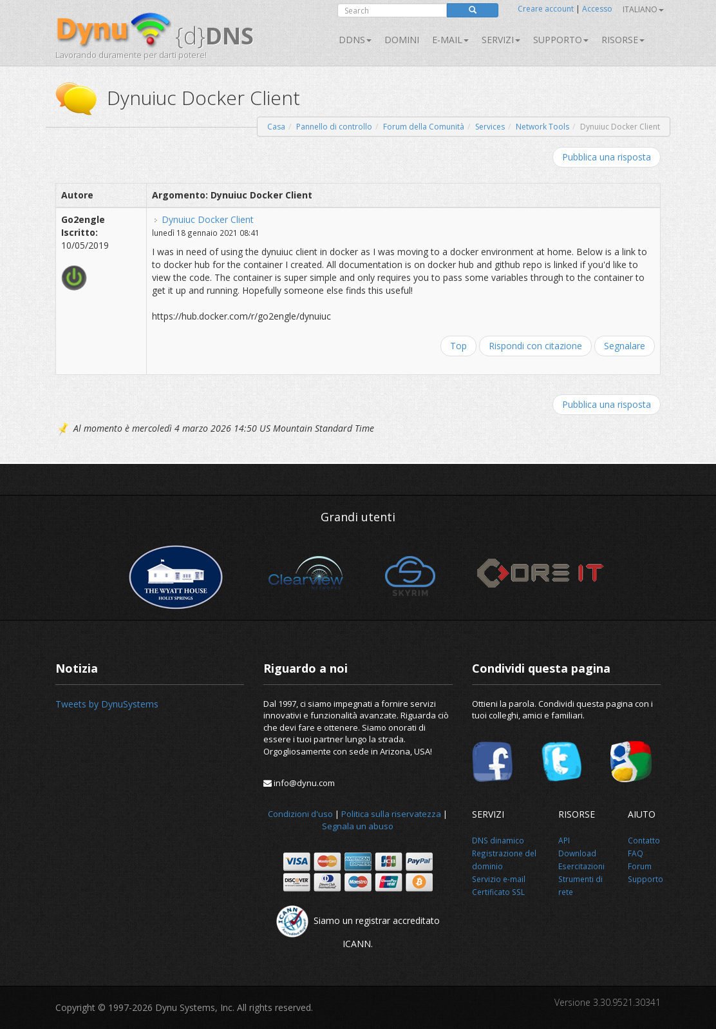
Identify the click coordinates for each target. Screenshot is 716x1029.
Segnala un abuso (357, 826)
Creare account (546, 8)
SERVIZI (501, 40)
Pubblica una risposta (606, 157)
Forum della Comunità (423, 126)
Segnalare (624, 346)
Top (458, 346)
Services (490, 126)
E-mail (450, 40)
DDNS (355, 40)
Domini (401, 40)
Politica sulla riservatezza (391, 814)
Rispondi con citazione (535, 346)
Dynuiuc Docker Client (208, 219)
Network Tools (542, 126)
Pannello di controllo (334, 126)
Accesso (597, 8)
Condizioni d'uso (300, 814)
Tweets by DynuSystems (106, 704)
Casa (276, 126)
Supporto (561, 40)
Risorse (623, 40)
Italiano (643, 9)
